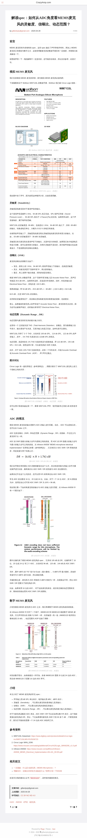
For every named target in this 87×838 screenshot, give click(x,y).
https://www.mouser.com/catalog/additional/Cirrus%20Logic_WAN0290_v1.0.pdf (45, 746)
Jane (53, 829)
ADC (12, 802)
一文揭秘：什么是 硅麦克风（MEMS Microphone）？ (35, 768)
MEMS (19, 802)
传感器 (75, 31)
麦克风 (32, 802)
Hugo (43, 829)
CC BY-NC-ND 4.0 (28, 795)
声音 (26, 802)
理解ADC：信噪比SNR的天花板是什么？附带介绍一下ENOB (38, 771)
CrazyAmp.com (43, 2)
